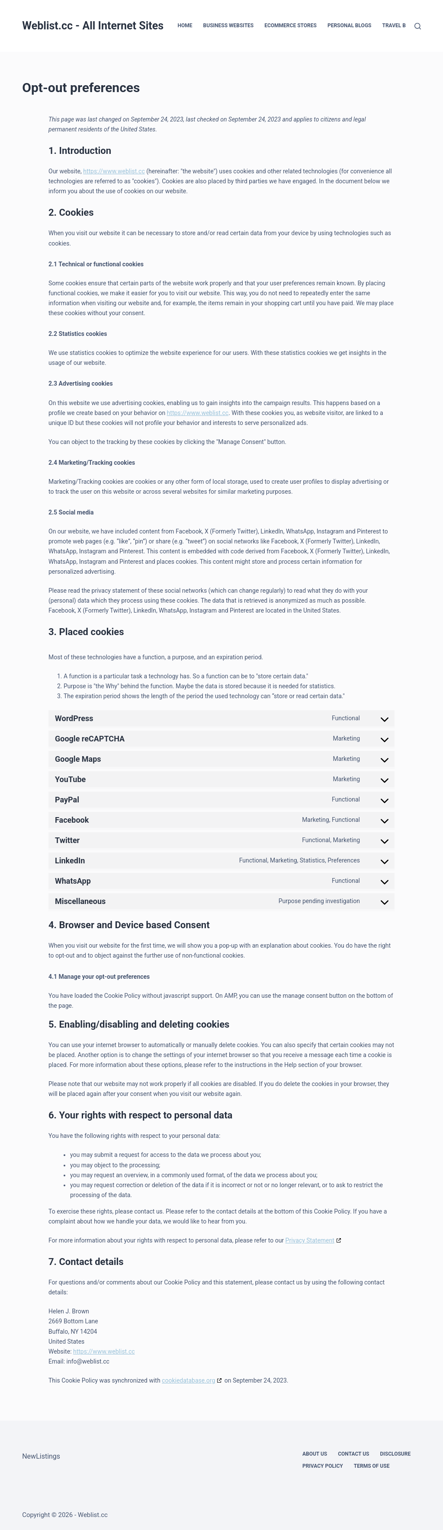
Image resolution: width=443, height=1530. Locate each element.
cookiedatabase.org (188, 1380)
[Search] (417, 26)
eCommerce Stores (290, 25)
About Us (314, 1454)
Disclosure (395, 1454)
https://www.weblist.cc (114, 171)
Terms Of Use (372, 1466)
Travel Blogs (400, 25)
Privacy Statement (310, 1240)
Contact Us (353, 1454)
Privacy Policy (322, 1466)
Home (185, 25)
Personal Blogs (349, 25)
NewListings (41, 1456)
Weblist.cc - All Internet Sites (93, 25)
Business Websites (228, 25)
